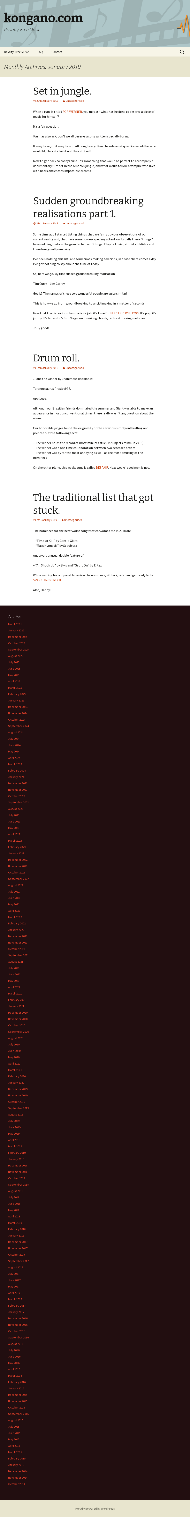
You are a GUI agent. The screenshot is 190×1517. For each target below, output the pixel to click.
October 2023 (16, 796)
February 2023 (17, 847)
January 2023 (16, 853)
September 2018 (18, 1184)
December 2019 (18, 1089)
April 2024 (14, 758)
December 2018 (18, 1165)
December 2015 (18, 1395)
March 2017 (15, 1299)
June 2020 (14, 1051)
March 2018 (15, 1223)
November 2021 (18, 942)
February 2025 (17, 694)
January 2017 (16, 1312)
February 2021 (17, 1000)
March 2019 (15, 1146)
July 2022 (14, 891)
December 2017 (18, 1242)
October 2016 (16, 1331)
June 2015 (14, 1433)
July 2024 (14, 739)
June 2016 (14, 1356)
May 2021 (14, 981)
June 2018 (14, 1204)
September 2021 (18, 955)
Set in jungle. (62, 91)
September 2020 (18, 1032)
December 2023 (18, 783)
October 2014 (16, 1484)
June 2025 (14, 668)
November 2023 (18, 789)
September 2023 (18, 802)
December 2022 (18, 860)
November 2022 (18, 866)
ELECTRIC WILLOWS (124, 313)
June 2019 (14, 1127)
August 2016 (15, 1344)
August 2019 (15, 1114)
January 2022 (16, 930)
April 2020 (14, 1063)
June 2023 (14, 821)
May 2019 (14, 1133)
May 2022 (14, 904)
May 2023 (14, 828)
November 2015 (18, 1401)
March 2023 (15, 840)
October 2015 (16, 1407)
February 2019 (17, 1153)
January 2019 (16, 1159)
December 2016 (18, 1318)
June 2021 (14, 974)
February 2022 (17, 923)
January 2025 (16, 700)
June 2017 (14, 1280)
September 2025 (18, 649)
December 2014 (18, 1471)
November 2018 (18, 1172)
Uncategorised (75, 101)
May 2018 (14, 1210)
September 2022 (18, 879)
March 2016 (15, 1375)
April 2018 (14, 1216)
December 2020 (18, 1012)
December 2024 (18, 707)
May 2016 (14, 1363)
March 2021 (15, 993)
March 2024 (15, 764)
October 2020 (16, 1025)
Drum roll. (56, 358)
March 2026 (15, 624)
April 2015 (14, 1446)
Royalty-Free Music (16, 52)
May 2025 (14, 675)
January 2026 (16, 630)
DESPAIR (102, 467)
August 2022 (15, 885)
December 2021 (18, 936)
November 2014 (18, 1477)
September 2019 (18, 1108)
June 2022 (14, 898)
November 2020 (18, 1019)
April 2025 (14, 681)
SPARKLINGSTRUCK (47, 580)
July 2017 (14, 1274)
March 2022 (15, 917)
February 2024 (17, 770)
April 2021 (14, 987)
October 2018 (16, 1178)
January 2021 (16, 1006)
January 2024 (16, 777)
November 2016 (18, 1325)
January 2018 (16, 1235)
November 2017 (18, 1248)
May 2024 (14, 751)
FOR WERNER (72, 112)
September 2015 (18, 1414)
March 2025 (15, 688)
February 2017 (17, 1305)
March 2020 (15, 1070)
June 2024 (14, 745)
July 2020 (14, 1044)
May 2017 (14, 1286)
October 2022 (16, 872)
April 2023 (14, 834)
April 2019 (14, 1140)
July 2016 (14, 1350)
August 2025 (15, 656)
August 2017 (15, 1267)
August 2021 (15, 961)
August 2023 (15, 809)
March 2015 (15, 1452)
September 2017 (18, 1261)
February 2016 (17, 1382)
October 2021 (16, 949)
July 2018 (14, 1197)
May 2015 (14, 1439)
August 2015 (15, 1420)
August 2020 (15, 1038)
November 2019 (18, 1095)
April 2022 (14, 911)
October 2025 (16, 643)
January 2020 (16, 1082)
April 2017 (14, 1293)
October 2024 (16, 719)
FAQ (40, 52)
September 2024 (18, 726)
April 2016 (14, 1369)
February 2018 (17, 1229)
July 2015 (14, 1426)
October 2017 (16, 1254)
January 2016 (16, 1388)
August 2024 (15, 732)
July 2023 (14, 815)
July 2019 (14, 1121)
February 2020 (17, 1076)
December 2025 (18, 637)
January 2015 (16, 1465)
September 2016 (18, 1337)
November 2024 (18, 713)
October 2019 (16, 1102)
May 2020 (14, 1057)
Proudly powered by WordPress (95, 1508)
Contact (57, 52)
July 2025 (14, 662)
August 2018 (15, 1191)
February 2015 (17, 1458)
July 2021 (14, 968)
